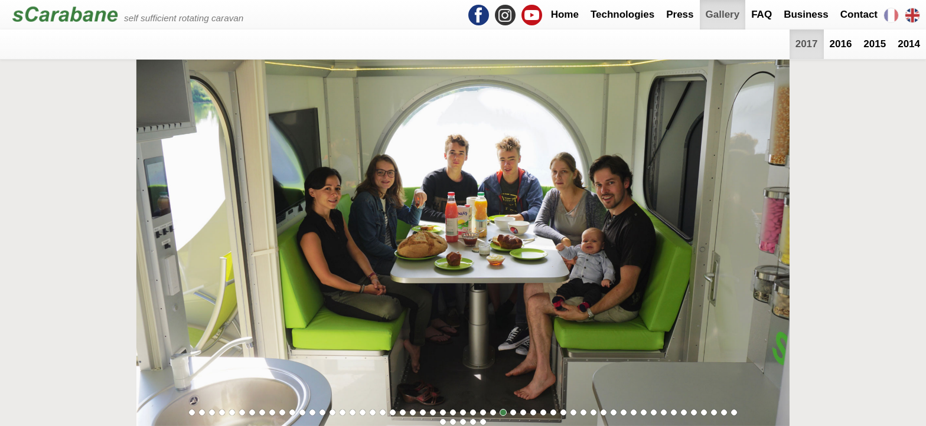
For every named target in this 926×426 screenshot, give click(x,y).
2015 (874, 44)
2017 (806, 44)
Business (806, 14)
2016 (841, 44)
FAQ (761, 14)
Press (679, 14)
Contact (859, 14)
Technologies (622, 14)
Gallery (723, 14)
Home (565, 14)
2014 (909, 44)
